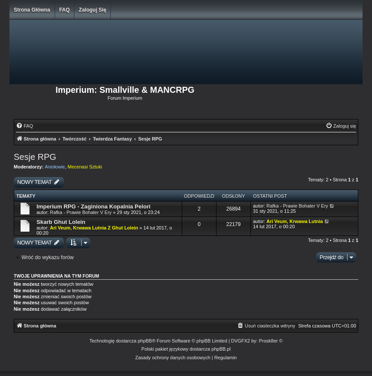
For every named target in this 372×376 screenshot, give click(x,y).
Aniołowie (55, 166)
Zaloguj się (92, 10)
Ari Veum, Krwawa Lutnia (294, 221)
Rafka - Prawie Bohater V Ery (81, 212)
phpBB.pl (221, 349)
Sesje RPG (35, 157)
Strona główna (32, 10)
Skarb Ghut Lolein (61, 222)
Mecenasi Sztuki (84, 166)
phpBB (145, 340)
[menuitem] (24, 126)
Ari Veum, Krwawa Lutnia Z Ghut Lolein (94, 227)
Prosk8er (268, 340)
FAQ (64, 10)
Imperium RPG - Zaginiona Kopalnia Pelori (93, 206)
